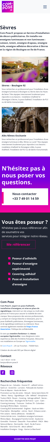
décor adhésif (27, 426)
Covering (22, 398)
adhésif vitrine (37, 385)
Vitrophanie (42, 395)
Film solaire (5, 413)
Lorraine (21, 388)
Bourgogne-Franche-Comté (23, 419)
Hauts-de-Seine (20, 390)
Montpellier (15, 411)
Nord (30, 411)
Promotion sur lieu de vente (11, 393)
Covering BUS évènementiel (11, 408)
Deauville (21, 421)
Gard (27, 424)
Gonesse (23, 406)
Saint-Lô (3, 388)
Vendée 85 (30, 413)
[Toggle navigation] (45, 6)
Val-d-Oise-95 (14, 426)
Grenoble (4, 421)
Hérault (27, 393)
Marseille (4, 426)
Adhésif (33, 395)
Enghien (27, 408)
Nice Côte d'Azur (6, 400)
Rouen (14, 398)
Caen (42, 400)
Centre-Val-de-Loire (8, 416)
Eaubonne (39, 419)
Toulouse (20, 403)
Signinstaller (30, 341)
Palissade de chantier (34, 388)
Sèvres (44, 398)
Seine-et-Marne (6, 424)
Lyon (37, 400)
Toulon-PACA (5, 398)
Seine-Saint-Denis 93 (40, 393)
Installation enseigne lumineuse (30, 416)
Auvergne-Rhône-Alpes (9, 406)
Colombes (40, 403)
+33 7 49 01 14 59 (25, 198)
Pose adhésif (32, 421)
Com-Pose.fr (7, 346)
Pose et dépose (6, 390)
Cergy (20, 429)
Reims (4, 395)
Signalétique (19, 395)
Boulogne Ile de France (24, 400)
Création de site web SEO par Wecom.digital (17, 350)
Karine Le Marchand (32, 429)
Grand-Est (12, 388)
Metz (46, 421)
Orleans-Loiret (39, 411)
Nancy (10, 395)
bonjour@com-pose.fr (9, 362)
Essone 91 (26, 385)
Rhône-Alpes (5, 419)
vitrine (24, 411)
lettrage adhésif (34, 398)
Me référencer (18, 244)
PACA (40, 421)
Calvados (16, 385)
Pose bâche (5, 411)
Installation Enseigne (8, 429)
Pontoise (12, 421)
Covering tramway (7, 403)
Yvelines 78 (30, 403)
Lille (27, 395)
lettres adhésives (18, 413)
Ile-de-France (35, 424)
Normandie (18, 424)
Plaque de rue (6, 385)
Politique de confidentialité (22, 329)
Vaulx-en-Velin (38, 408)
